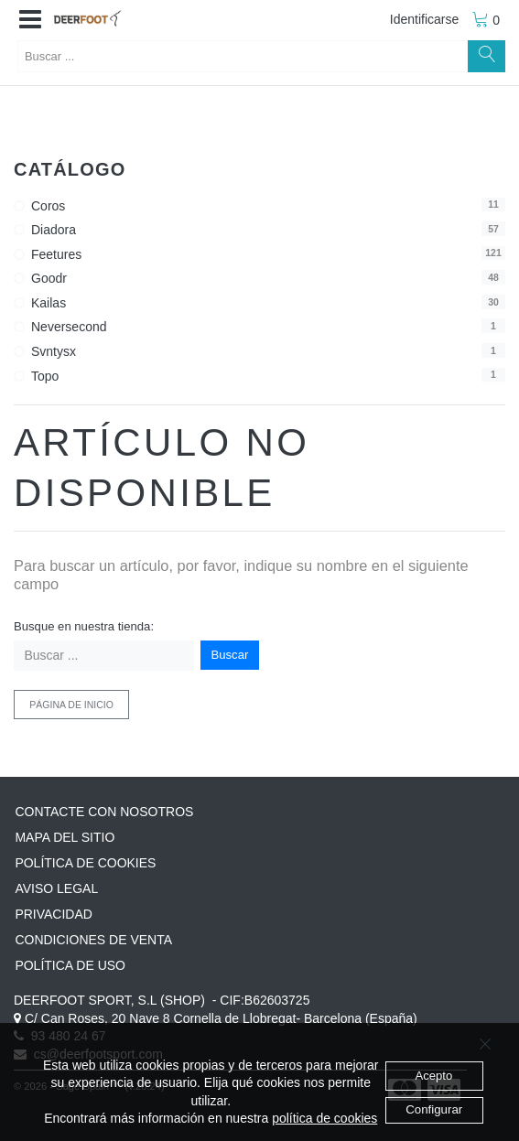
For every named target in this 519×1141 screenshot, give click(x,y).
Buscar (230, 655)
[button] (30, 20)
